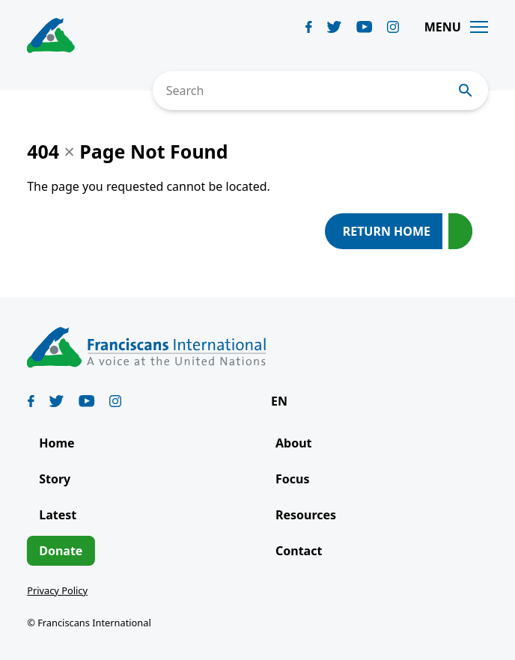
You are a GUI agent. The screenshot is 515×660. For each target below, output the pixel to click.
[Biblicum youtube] (365, 27)
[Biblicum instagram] (393, 27)
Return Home (386, 231)
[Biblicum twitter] (334, 27)
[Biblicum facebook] (309, 27)
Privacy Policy (57, 590)
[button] (286, 401)
